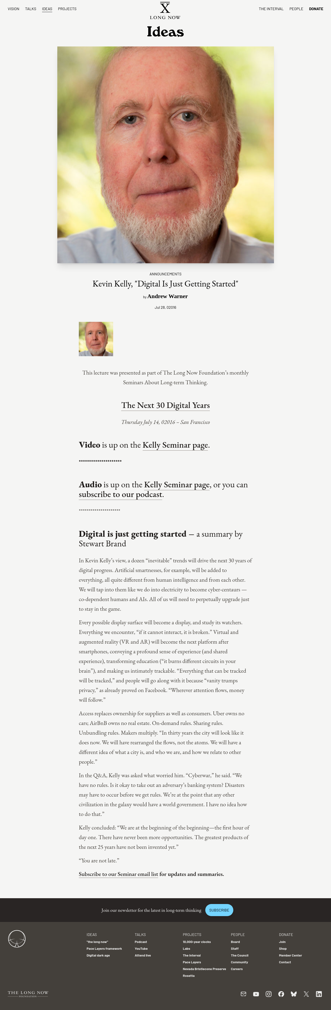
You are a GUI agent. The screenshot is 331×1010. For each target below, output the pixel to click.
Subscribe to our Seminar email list (118, 874)
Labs (186, 948)
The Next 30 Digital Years (165, 405)
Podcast (141, 942)
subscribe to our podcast (120, 494)
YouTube (141, 948)
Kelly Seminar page (175, 444)
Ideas (47, 8)
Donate (316, 8)
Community (239, 962)
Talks (30, 8)
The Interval (271, 8)
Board (235, 942)
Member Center (290, 955)
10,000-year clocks (197, 942)
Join (282, 942)
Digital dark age (98, 955)
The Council (239, 955)
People (296, 8)
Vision (13, 8)
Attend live (143, 955)
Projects (67, 8)
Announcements (165, 273)
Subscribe (219, 910)
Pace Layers (192, 962)
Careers (237, 969)
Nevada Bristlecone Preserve (204, 969)
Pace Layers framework (104, 948)
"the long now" (97, 942)
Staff (235, 948)
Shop (283, 948)
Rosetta (189, 975)
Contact (285, 962)
